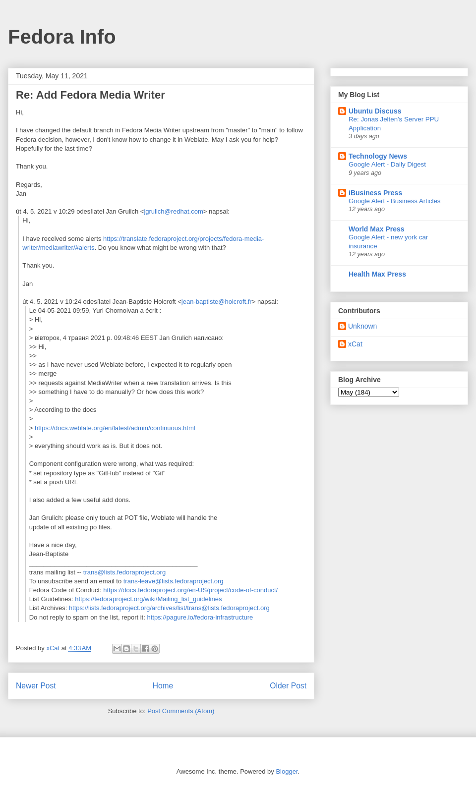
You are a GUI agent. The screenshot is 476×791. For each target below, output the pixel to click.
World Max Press (377, 229)
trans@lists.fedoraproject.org (124, 572)
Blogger (287, 771)
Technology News (378, 156)
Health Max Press (377, 274)
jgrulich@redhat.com (173, 211)
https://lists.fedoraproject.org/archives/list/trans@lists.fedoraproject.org (169, 608)
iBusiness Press (375, 193)
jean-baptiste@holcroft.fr (216, 301)
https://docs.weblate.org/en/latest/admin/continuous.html (115, 428)
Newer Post (36, 685)
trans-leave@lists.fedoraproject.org (173, 581)
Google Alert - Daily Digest (387, 164)
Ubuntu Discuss (375, 111)
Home (163, 685)
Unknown (362, 326)
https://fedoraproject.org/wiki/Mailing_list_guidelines (148, 599)
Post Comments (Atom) (180, 711)
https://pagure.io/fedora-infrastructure (200, 617)
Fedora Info (62, 37)
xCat (355, 344)
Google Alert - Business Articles (395, 201)
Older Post (288, 685)
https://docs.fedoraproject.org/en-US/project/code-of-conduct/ (190, 590)
